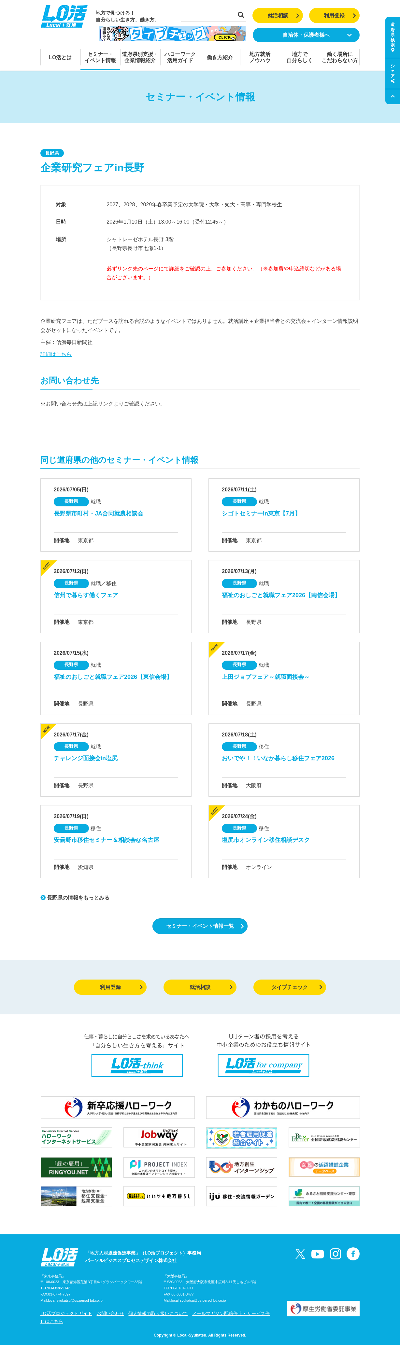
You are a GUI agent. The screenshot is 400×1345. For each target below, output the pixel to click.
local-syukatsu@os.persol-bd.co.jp (75, 1300)
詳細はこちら (56, 354)
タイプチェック (296, 987)
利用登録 (340, 15)
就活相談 (283, 15)
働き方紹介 (220, 57)
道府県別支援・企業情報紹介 (140, 57)
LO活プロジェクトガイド (66, 1313)
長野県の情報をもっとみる (74, 897)
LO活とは (60, 57)
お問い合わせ (110, 1313)
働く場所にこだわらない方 (339, 57)
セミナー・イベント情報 (100, 57)
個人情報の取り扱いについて (158, 1313)
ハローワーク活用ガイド (180, 57)
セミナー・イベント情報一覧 (205, 926)
